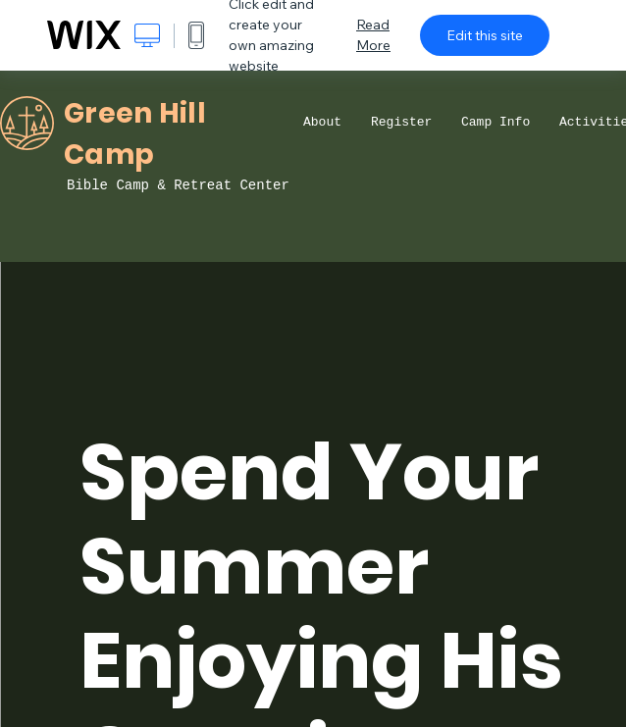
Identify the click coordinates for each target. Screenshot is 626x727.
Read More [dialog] (373, 35)
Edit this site (484, 35)
